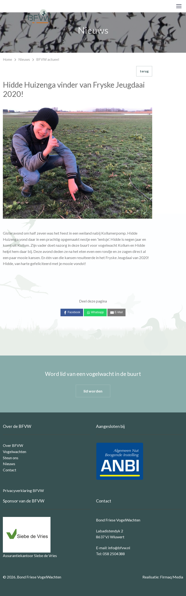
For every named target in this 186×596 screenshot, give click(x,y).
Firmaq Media (171, 577)
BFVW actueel (47, 59)
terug (144, 71)
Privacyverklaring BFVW (23, 490)
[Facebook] (71, 312)
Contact (9, 470)
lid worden (93, 391)
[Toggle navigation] (178, 6)
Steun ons (10, 457)
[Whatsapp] (95, 312)
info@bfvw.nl (119, 547)
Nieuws (24, 59)
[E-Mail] (116, 312)
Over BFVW (13, 445)
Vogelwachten (14, 451)
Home (7, 59)
